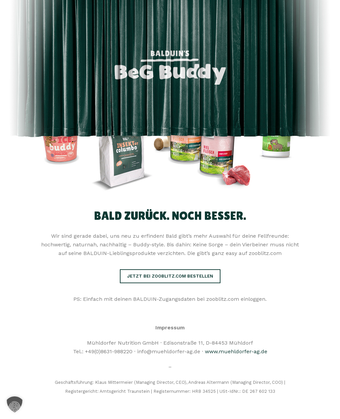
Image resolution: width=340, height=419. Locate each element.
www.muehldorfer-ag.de (236, 351)
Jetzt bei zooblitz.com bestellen (170, 276)
